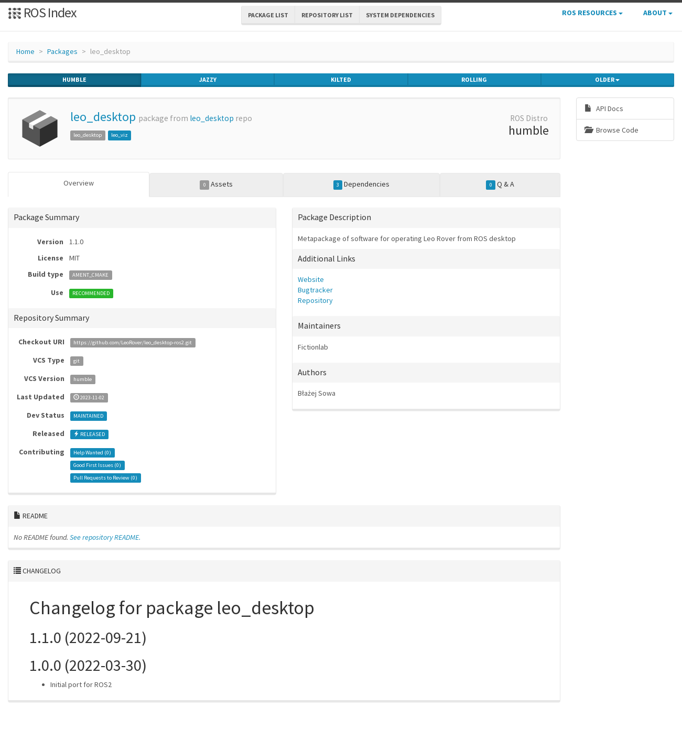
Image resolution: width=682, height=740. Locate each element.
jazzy (207, 79)
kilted (341, 79)
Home (25, 51)
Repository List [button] (327, 15)
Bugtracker (315, 290)
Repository (315, 300)
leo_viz (119, 135)
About (658, 12)
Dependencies (361, 184)
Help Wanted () (92, 452)
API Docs (603, 108)
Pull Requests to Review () (105, 477)
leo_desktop (103, 116)
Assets (216, 184)
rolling (474, 79)
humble (74, 79)
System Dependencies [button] (400, 15)
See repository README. (105, 537)
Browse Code (611, 130)
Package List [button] (268, 15)
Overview (78, 183)
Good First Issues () (97, 465)
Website (311, 279)
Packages (62, 51)
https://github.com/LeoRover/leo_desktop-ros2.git (132, 342)
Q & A (500, 184)
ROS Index (42, 12)
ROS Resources (592, 12)
